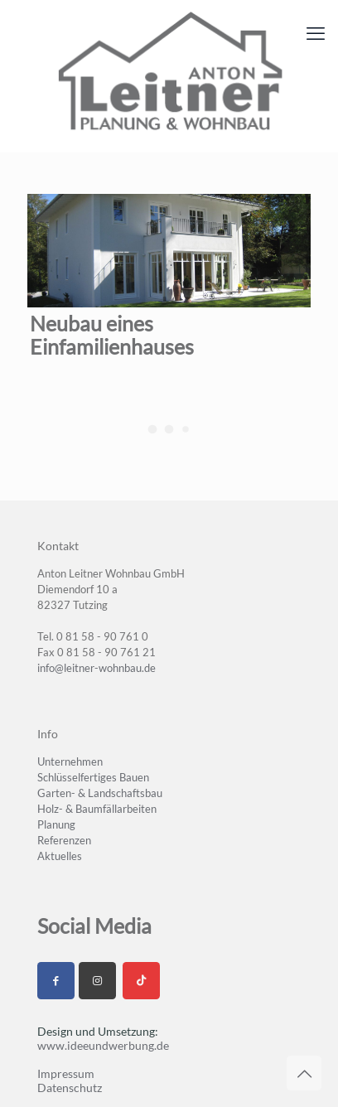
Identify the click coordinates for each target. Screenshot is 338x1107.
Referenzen (64, 840)
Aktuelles (59, 856)
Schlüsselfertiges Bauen (93, 777)
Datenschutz (69, 1087)
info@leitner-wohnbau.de (96, 667)
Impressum (65, 1073)
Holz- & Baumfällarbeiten (97, 808)
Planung (56, 824)
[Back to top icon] (304, 1073)
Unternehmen (70, 761)
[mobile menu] (316, 33)
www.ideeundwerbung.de (103, 1045)
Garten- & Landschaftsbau (99, 793)
